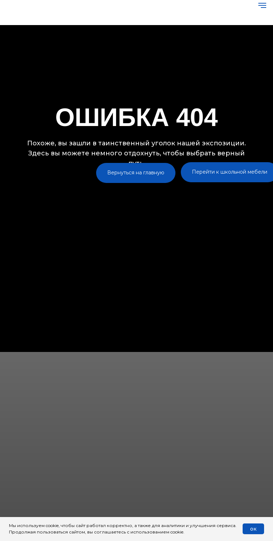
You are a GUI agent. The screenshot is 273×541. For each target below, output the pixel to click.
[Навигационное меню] (262, 5)
